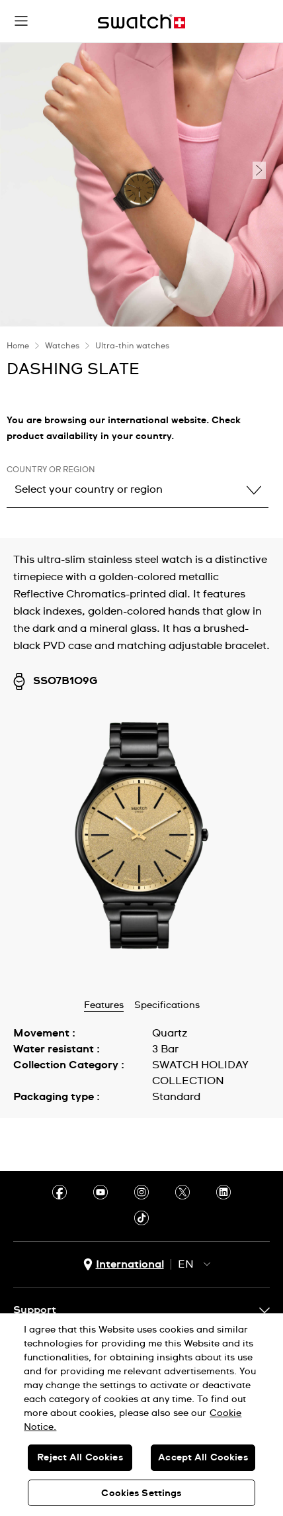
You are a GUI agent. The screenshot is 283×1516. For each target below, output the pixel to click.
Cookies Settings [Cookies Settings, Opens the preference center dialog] (141, 1493)
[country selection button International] (123, 1265)
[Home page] (141, 21)
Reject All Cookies (80, 1457)
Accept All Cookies (203, 1457)
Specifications (167, 1005)
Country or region (51, 470)
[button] (21, 21)
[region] (141, 1414)
